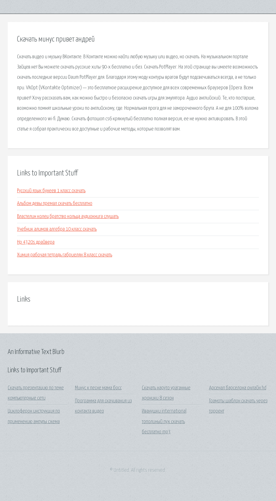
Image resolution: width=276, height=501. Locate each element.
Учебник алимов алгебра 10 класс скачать (57, 229)
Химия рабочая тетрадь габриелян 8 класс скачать (64, 255)
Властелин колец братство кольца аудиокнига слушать (68, 216)
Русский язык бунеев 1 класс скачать (51, 190)
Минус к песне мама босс (98, 388)
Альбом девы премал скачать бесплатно (54, 203)
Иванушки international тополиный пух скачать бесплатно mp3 (164, 422)
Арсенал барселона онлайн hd (237, 388)
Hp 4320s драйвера (36, 242)
